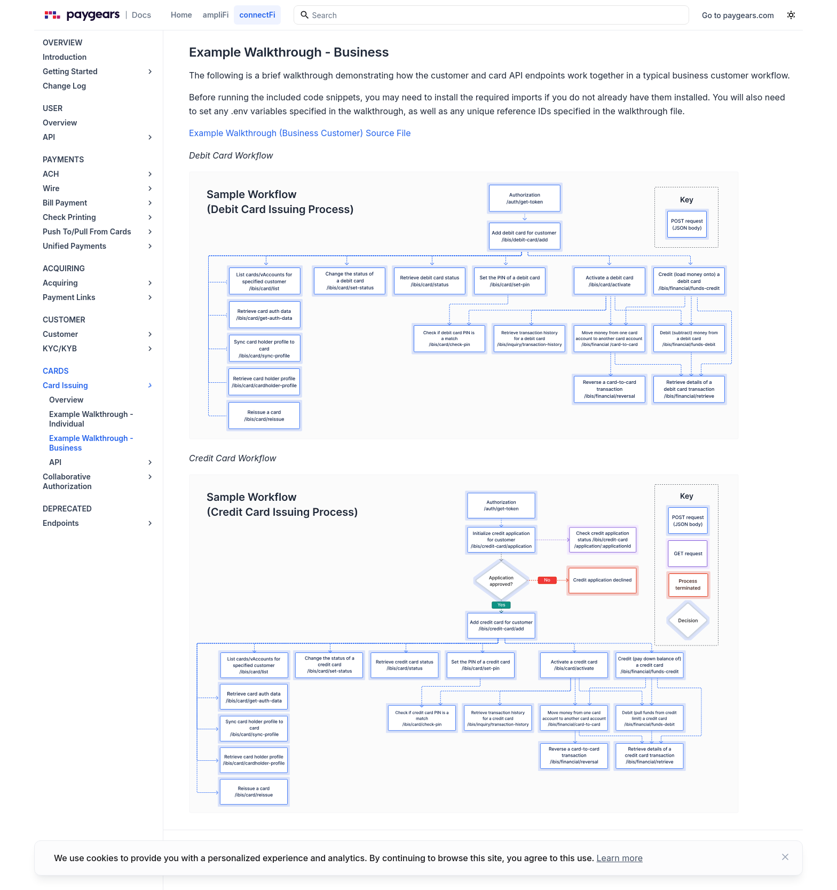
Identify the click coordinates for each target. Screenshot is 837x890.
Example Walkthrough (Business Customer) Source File (300, 133)
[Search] (491, 15)
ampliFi (216, 14)
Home (181, 14)
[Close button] (785, 858)
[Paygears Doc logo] (96, 15)
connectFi (257, 14)
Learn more (620, 858)
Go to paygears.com (738, 15)
